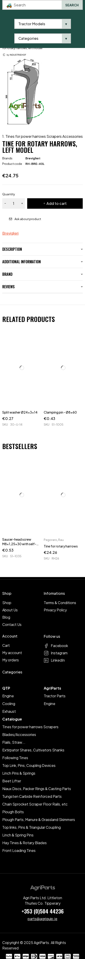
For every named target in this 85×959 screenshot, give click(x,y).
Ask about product (28, 219)
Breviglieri (32, 158)
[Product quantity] (13, 203)
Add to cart (56, 203)
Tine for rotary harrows (61, 546)
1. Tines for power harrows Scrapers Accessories (42, 136)
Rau (61, 540)
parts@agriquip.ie (42, 918)
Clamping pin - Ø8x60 (60, 412)
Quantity (8, 194)
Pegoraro (50, 540)
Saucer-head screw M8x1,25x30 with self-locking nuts (19, 543)
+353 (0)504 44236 (43, 911)
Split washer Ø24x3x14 (20, 412)
